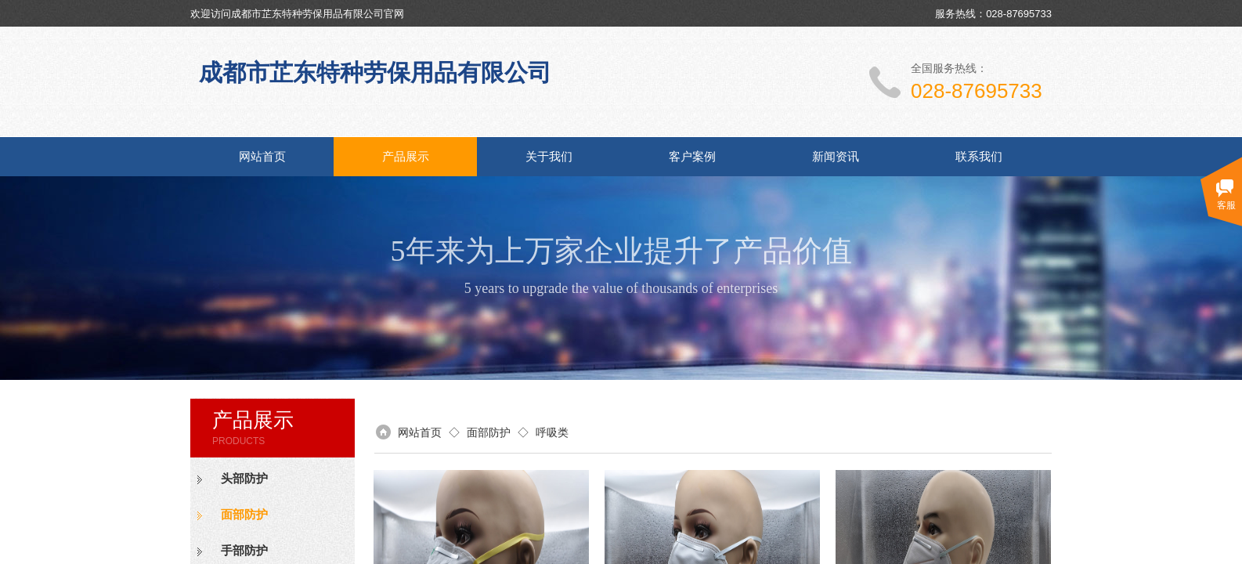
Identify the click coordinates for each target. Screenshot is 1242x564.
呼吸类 (552, 432)
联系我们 (978, 156)
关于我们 (548, 156)
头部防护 (244, 478)
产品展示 (405, 156)
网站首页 (262, 156)
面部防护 (244, 514)
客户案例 (692, 156)
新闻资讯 (835, 156)
